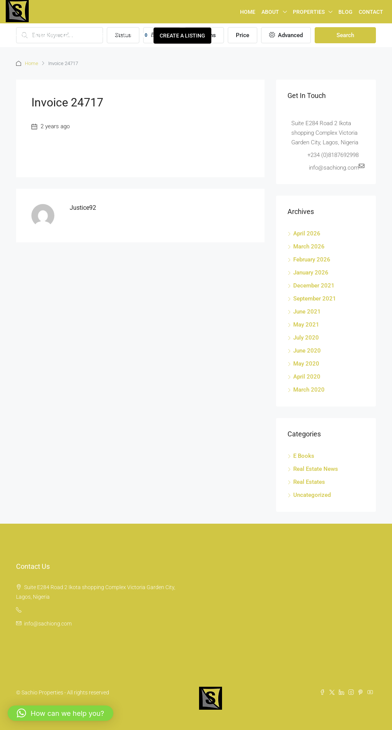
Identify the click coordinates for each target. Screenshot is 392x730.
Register (94, 35)
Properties (309, 12)
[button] (60, 713)
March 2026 (309, 246)
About (270, 12)
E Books (303, 455)
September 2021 (314, 298)
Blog (345, 12)
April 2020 (306, 376)
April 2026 (306, 233)
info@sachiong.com (48, 624)
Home (247, 12)
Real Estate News (315, 468)
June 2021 (307, 311)
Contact (371, 12)
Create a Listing (182, 36)
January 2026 (310, 272)
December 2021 (314, 285)
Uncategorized (312, 495)
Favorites (130, 35)
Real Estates (309, 482)
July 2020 (306, 337)
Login (70, 35)
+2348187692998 (32, 35)
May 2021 (306, 324)
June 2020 (307, 350)
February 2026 (311, 259)
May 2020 (306, 363)
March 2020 (309, 389)
